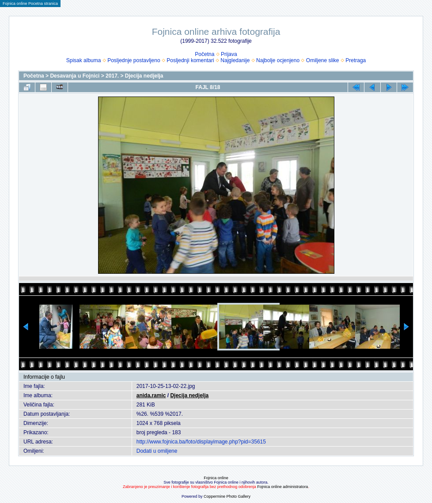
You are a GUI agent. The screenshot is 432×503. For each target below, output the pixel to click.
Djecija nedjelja (144, 76)
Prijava (229, 54)
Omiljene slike (322, 60)
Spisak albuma (83, 60)
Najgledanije (235, 60)
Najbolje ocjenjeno (277, 60)
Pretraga (355, 60)
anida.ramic (151, 395)
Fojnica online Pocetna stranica (30, 3)
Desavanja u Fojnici (74, 76)
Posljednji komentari (190, 60)
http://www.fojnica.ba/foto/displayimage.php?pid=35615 (201, 442)
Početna (204, 54)
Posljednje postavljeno (133, 60)
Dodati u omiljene (157, 451)
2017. (112, 76)
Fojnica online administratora (282, 486)
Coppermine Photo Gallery (227, 496)
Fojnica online (216, 478)
